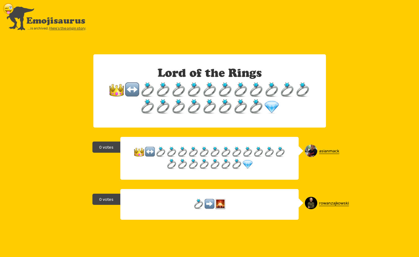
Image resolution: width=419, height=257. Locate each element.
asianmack (329, 151)
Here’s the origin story (67, 28)
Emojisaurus (55, 20)
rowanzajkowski (334, 203)
